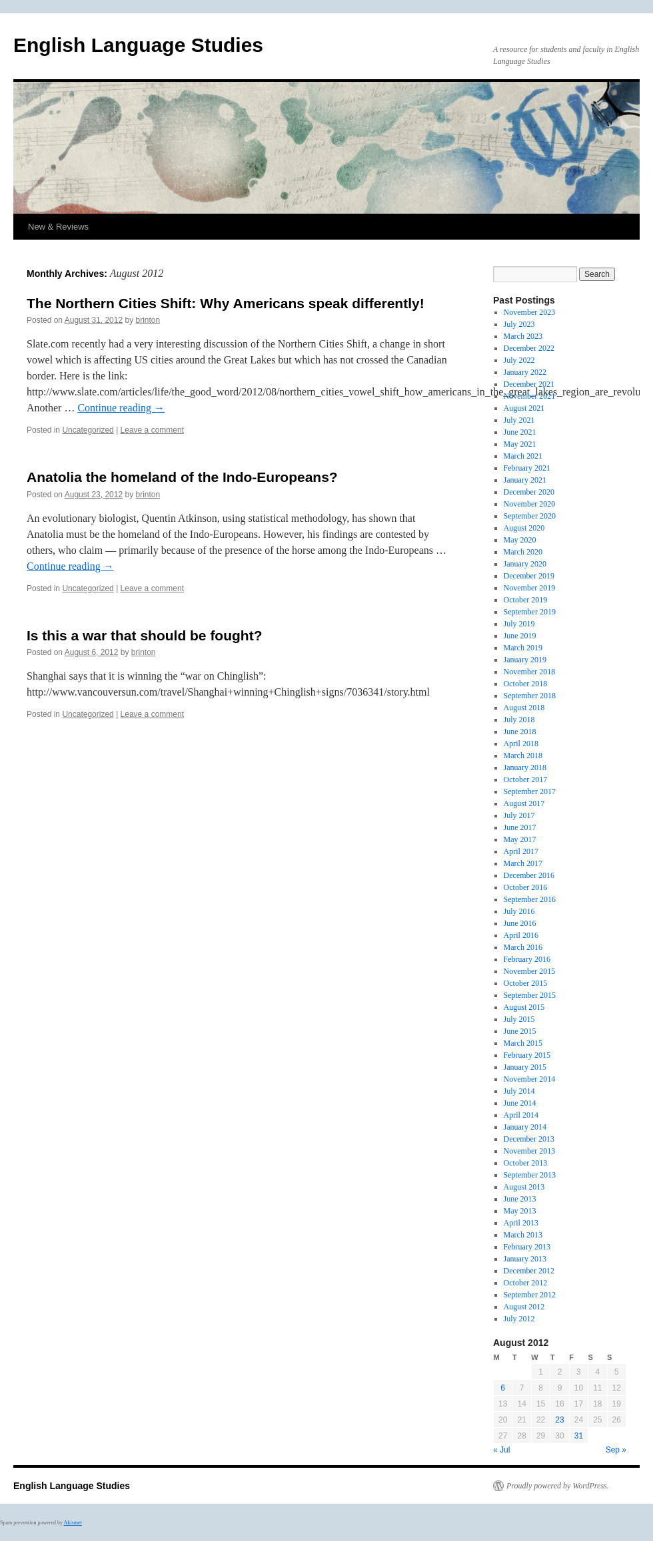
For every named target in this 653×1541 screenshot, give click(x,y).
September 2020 (530, 516)
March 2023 (523, 336)
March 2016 (523, 947)
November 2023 (530, 312)
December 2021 (529, 384)
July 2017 (519, 815)
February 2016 (527, 959)
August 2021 (524, 408)
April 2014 (521, 1115)
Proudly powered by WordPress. (557, 1485)
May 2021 (520, 444)
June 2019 (520, 635)
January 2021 (525, 480)
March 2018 (523, 755)
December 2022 (529, 348)
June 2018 (520, 731)
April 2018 (521, 743)
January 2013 (525, 1258)
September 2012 (530, 1294)
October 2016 (526, 887)
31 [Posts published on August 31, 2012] (578, 1435)
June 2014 (520, 1103)
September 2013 (530, 1175)
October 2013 (526, 1163)
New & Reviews (58, 227)
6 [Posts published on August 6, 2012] (502, 1388)
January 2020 (525, 563)
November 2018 (530, 671)
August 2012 (524, 1306)
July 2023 (519, 324)
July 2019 (519, 623)
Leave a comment (152, 430)
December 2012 (529, 1270)
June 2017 (520, 827)
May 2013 (520, 1210)
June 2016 (520, 923)
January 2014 (525, 1127)
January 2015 (525, 1067)
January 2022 (525, 372)
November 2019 (530, 587)
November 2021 (530, 396)
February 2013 (527, 1246)
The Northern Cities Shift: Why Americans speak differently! (225, 303)
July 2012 (519, 1318)
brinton (148, 320)
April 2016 (521, 935)
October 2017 (526, 779)
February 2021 (527, 468)
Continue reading (121, 407)
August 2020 (524, 528)
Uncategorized (87, 430)
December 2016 (529, 875)
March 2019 (523, 647)
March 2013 (523, 1234)
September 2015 (530, 995)
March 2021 (523, 456)
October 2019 (526, 599)
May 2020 (520, 540)
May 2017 (520, 839)
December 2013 (529, 1139)
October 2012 (526, 1282)
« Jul (501, 1449)
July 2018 (519, 719)
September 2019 (530, 611)
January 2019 (525, 659)
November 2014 (530, 1079)
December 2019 (529, 575)
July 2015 (519, 1019)
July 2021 (519, 420)
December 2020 (529, 492)
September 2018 (530, 695)
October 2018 (526, 683)
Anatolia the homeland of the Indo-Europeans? (182, 477)
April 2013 (521, 1222)
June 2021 (520, 432)
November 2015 (530, 971)
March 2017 (523, 863)
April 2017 (521, 851)
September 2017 (530, 791)
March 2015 (523, 1043)
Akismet (73, 1523)
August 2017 (524, 803)
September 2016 (530, 899)
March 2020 (523, 551)
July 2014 (519, 1091)
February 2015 (527, 1055)
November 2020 (530, 504)
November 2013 (530, 1151)
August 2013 (524, 1187)
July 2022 (519, 360)
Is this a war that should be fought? (145, 635)
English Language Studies (138, 45)
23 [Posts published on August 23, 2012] (559, 1420)
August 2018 (524, 707)
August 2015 (524, 1007)
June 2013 (520, 1199)
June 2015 (520, 1031)
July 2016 (519, 911)
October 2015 (526, 983)
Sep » (616, 1449)
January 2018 (525, 767)
